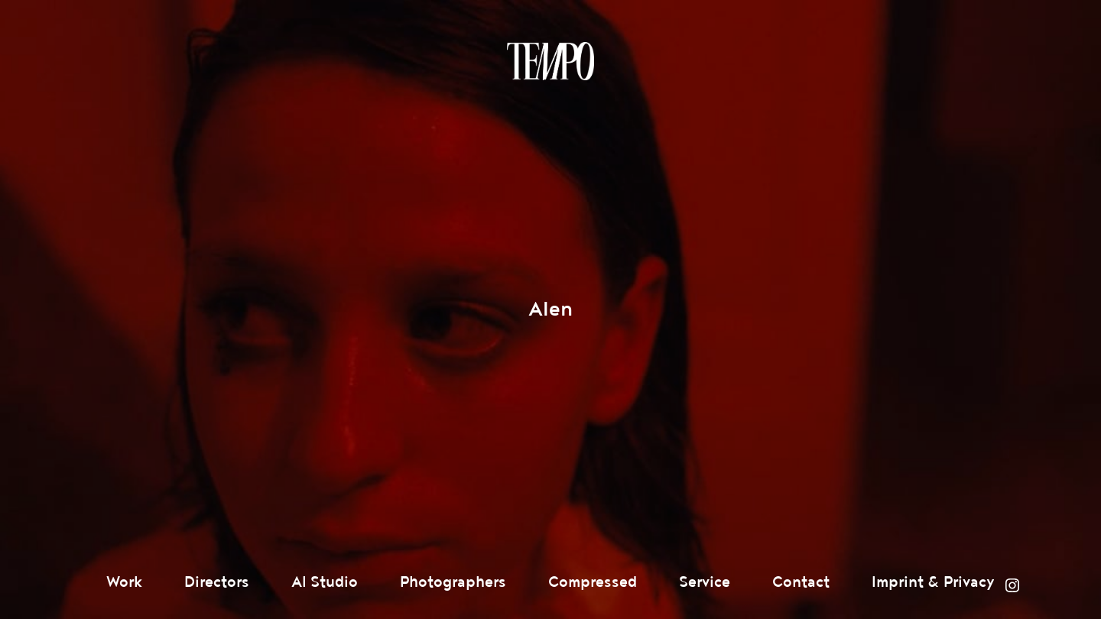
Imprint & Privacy (933, 582)
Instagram (1012, 585)
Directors (216, 582)
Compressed (592, 582)
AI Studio (324, 582)
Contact (801, 582)
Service (704, 582)
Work (124, 582)
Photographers (453, 582)
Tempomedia (550, 61)
